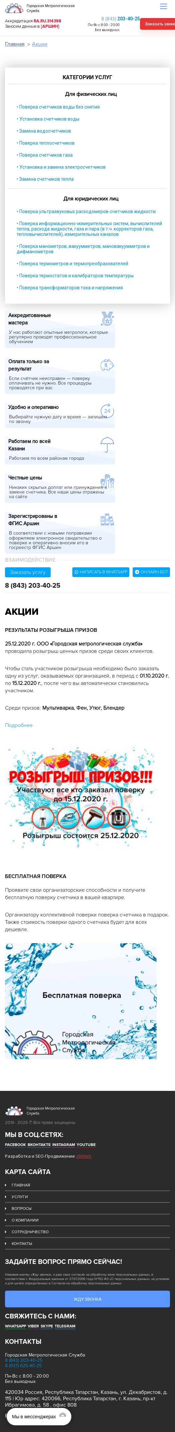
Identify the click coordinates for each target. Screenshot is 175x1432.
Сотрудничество (30, 1232)
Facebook (15, 1144)
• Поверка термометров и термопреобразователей (72, 263)
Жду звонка (88, 1299)
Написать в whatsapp (101, 572)
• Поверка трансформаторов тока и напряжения (70, 287)
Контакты (22, 1243)
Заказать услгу (28, 572)
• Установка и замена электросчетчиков (61, 167)
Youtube (86, 1144)
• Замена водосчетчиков (44, 131)
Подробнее (19, 725)
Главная (15, 44)
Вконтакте (39, 1144)
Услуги (20, 1196)
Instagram (63, 1144)
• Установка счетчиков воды (48, 119)
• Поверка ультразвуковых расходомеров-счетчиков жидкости (86, 211)
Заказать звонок (145, 24)
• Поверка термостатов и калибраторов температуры (75, 275)
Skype (47, 1326)
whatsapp (15, 1326)
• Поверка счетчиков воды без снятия (58, 107)
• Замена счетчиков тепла (45, 179)
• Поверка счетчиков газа (45, 155)
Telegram (65, 1326)
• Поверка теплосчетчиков (46, 143)
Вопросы (21, 1208)
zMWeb (83, 1156)
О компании (25, 1220)
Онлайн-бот (151, 572)
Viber (33, 1326)
